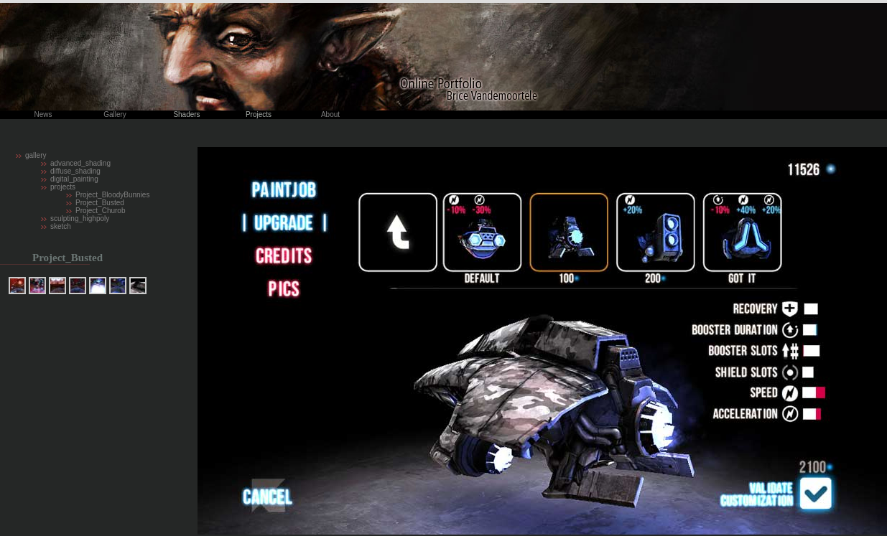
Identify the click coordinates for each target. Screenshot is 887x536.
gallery (35, 155)
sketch (60, 226)
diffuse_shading (75, 171)
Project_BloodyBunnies (112, 195)
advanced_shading (80, 163)
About (330, 114)
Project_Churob (100, 211)
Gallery (114, 114)
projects (62, 187)
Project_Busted (99, 203)
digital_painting (74, 179)
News (43, 114)
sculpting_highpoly (79, 218)
